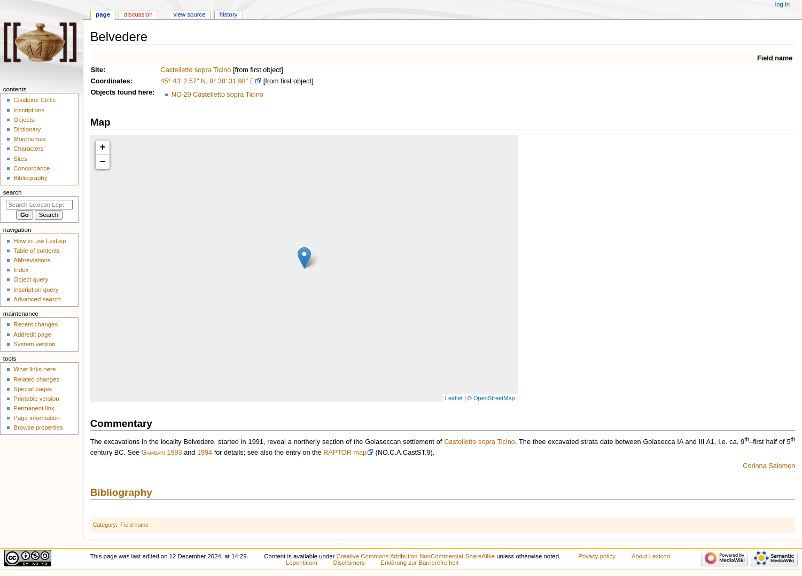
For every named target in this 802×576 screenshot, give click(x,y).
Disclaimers (349, 562)
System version (34, 344)
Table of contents (36, 250)
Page (103, 14)
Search (12, 192)
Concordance (31, 168)
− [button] (103, 161)
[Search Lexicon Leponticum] (39, 204)
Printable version (36, 398)
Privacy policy (597, 556)
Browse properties (38, 427)
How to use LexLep (39, 241)
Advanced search (37, 299)
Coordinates (110, 81)
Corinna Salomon (769, 466)
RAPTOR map (345, 452)
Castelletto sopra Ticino (195, 70)
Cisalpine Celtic (34, 100)
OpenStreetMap (494, 398)
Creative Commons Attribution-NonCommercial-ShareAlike (416, 556)
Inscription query (35, 289)
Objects (103, 92)
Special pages (32, 389)
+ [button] (103, 147)
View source (189, 14)
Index (20, 270)
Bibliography (121, 492)
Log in (782, 4)
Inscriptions (28, 110)
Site (97, 70)
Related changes (36, 379)
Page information (36, 418)
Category (104, 524)
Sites (20, 158)
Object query (30, 279)
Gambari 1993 (162, 452)
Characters (28, 148)
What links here (34, 369)
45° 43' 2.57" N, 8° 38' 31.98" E (207, 81)
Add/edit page (32, 334)
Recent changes (35, 324)
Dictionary (27, 129)
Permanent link (33, 408)
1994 (204, 452)
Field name (774, 58)
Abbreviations (31, 260)
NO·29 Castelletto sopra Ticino (217, 94)
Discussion (138, 14)
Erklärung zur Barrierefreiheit (419, 562)
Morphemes (29, 139)
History (229, 14)
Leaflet (454, 398)
